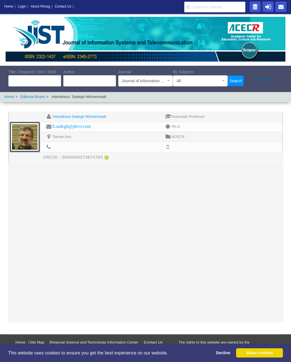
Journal (124, 72)
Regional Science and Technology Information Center (94, 342)
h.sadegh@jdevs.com (72, 126)
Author (69, 72)
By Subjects (183, 72)
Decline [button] (223, 353)
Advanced (264, 79)
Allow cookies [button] (259, 353)
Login (22, 6)
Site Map (36, 342)
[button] (170, 353)
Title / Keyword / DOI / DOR (32, 72)
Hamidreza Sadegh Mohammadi (79, 116)
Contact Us (153, 342)
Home (9, 97)
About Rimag (40, 6)
